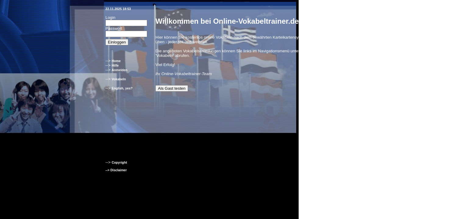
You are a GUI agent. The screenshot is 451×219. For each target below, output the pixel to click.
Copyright (119, 162)
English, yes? (122, 88)
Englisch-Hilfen (325, 174)
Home (116, 61)
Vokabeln (119, 79)
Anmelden (119, 70)
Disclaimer (118, 170)
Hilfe (115, 65)
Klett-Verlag (322, 177)
